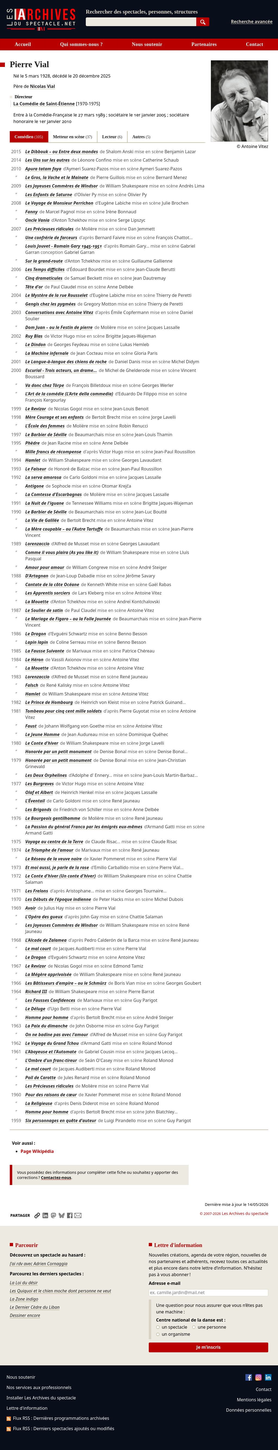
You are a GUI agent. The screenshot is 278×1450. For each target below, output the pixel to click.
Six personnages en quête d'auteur (60, 1120)
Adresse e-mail (165, 1283)
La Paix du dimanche (46, 1026)
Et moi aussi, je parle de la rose (57, 867)
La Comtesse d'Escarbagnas (53, 494)
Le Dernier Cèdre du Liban (34, 1307)
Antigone (34, 486)
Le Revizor (35, 409)
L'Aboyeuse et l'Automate (50, 1052)
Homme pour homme (46, 1017)
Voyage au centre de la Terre (54, 842)
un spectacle (171, 1327)
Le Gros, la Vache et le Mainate (56, 177)
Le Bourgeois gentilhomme (52, 818)
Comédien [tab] (29, 136)
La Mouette (37, 602)
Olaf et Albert (39, 792)
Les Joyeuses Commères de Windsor (61, 186)
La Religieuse (38, 1103)
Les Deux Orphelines (46, 775)
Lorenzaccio (37, 544)
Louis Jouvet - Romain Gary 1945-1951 (63, 246)
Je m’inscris (208, 1347)
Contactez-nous (56, 1177)
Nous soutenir (147, 44)
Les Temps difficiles (45, 269)
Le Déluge (35, 1009)
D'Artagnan (36, 576)
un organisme (173, 1334)
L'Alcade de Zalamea (46, 940)
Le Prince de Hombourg (49, 702)
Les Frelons (36, 891)
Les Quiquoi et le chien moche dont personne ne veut (60, 1291)
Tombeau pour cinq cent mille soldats (63, 711)
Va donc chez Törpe (44, 385)
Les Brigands (38, 809)
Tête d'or (34, 287)
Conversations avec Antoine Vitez (59, 312)
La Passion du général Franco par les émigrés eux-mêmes (83, 827)
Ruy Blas (34, 336)
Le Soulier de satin (44, 610)
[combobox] (141, 21)
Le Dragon (35, 634)
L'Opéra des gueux (44, 917)
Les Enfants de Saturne (48, 195)
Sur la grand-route (44, 261)
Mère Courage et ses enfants (54, 417)
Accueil (23, 44)
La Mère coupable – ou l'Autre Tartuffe (64, 529)
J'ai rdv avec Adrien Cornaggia (38, 1264)
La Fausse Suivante (44, 651)
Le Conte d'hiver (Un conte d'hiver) (60, 876)
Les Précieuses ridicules (49, 229)
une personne (209, 1327)
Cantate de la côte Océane (52, 584)
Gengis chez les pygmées (50, 304)
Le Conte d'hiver (41, 743)
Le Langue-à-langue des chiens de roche (66, 362)
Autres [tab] (141, 136)
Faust (31, 726)
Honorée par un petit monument (58, 752)
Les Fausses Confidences (50, 1000)
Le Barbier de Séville (46, 435)
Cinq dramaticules (43, 278)
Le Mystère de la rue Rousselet (56, 295)
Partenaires (204, 44)
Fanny (31, 212)
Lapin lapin (36, 642)
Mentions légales (254, 1400)
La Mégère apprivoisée (48, 974)
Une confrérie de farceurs (51, 238)
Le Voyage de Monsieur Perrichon (59, 203)
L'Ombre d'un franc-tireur (51, 1060)
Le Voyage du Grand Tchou (52, 1043)
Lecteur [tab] (112, 136)
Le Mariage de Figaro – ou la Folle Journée (68, 619)
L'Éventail (35, 801)
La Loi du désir (24, 1283)
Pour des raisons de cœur (51, 1095)
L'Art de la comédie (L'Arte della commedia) (69, 394)
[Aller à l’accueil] (41, 29)
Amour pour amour (44, 567)
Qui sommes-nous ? (81, 44)
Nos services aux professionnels (39, 1387)
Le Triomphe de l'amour (49, 850)
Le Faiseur (35, 469)
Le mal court (38, 949)
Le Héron (34, 660)
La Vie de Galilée (42, 520)
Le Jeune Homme (42, 734)
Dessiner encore (25, 1315)
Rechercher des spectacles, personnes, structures (142, 12)
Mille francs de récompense (53, 452)
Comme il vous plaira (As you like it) (62, 552)
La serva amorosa (43, 477)
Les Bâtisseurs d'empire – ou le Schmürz (65, 983)
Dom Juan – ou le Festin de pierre (59, 327)
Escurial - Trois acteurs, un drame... (61, 370)
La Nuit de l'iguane (44, 503)
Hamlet (32, 460)
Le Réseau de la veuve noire (53, 859)
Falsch (31, 685)
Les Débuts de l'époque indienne (58, 899)
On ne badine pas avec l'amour (56, 1035)
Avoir (30, 908)
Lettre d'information (27, 1408)
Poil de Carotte (40, 1077)
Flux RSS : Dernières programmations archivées (58, 1418)
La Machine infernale (46, 353)
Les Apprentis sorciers (47, 593)
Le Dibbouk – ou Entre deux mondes (61, 152)
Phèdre (32, 443)
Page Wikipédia (37, 1151)
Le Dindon (35, 344)
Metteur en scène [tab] (72, 136)
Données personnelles (248, 1410)
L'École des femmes (45, 426)
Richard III (36, 992)
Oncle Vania (37, 220)
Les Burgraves (39, 784)
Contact (254, 44)
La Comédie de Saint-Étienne (44, 104)
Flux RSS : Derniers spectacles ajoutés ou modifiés (60, 1428)
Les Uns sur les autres (47, 160)
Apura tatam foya (43, 169)
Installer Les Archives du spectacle (41, 1398)
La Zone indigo (24, 1299)
